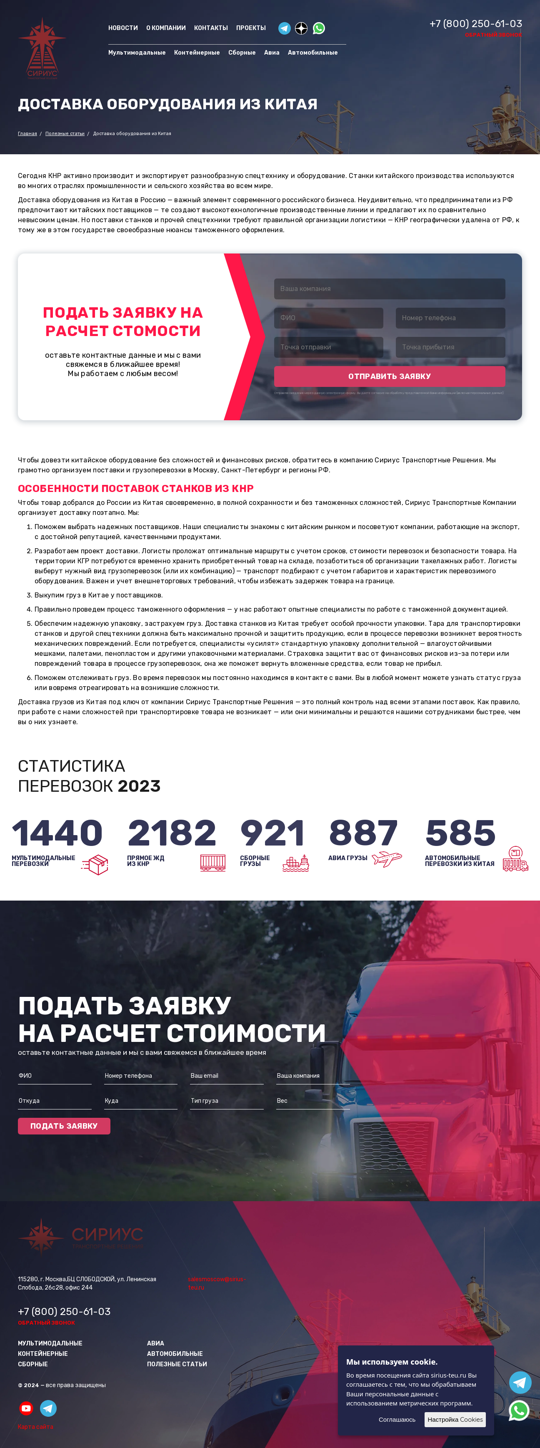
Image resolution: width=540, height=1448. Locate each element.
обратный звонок (493, 35)
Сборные (242, 52)
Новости (123, 28)
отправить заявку (389, 376)
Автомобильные (313, 52)
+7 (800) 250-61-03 (476, 24)
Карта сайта (35, 1426)
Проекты (251, 28)
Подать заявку (64, 1126)
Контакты (211, 28)
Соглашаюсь (397, 1419)
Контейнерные (197, 52)
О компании (166, 28)
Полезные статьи (177, 1364)
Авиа (272, 52)
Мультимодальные (137, 52)
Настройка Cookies (455, 1419)
